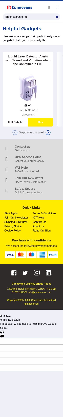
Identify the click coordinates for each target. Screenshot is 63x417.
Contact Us (39, 222)
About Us (38, 226)
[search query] (31, 16)
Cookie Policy (12, 230)
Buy (40, 122)
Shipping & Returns (16, 222)
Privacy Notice (13, 226)
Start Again (10, 213)
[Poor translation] (2, 334)
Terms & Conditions (44, 213)
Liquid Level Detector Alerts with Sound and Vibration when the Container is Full (27, 60)
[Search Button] (57, 16)
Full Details (15, 122)
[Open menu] (3, 7)
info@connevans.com (39, 292)
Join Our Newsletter (16, 217)
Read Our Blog (42, 230)
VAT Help (38, 217)
